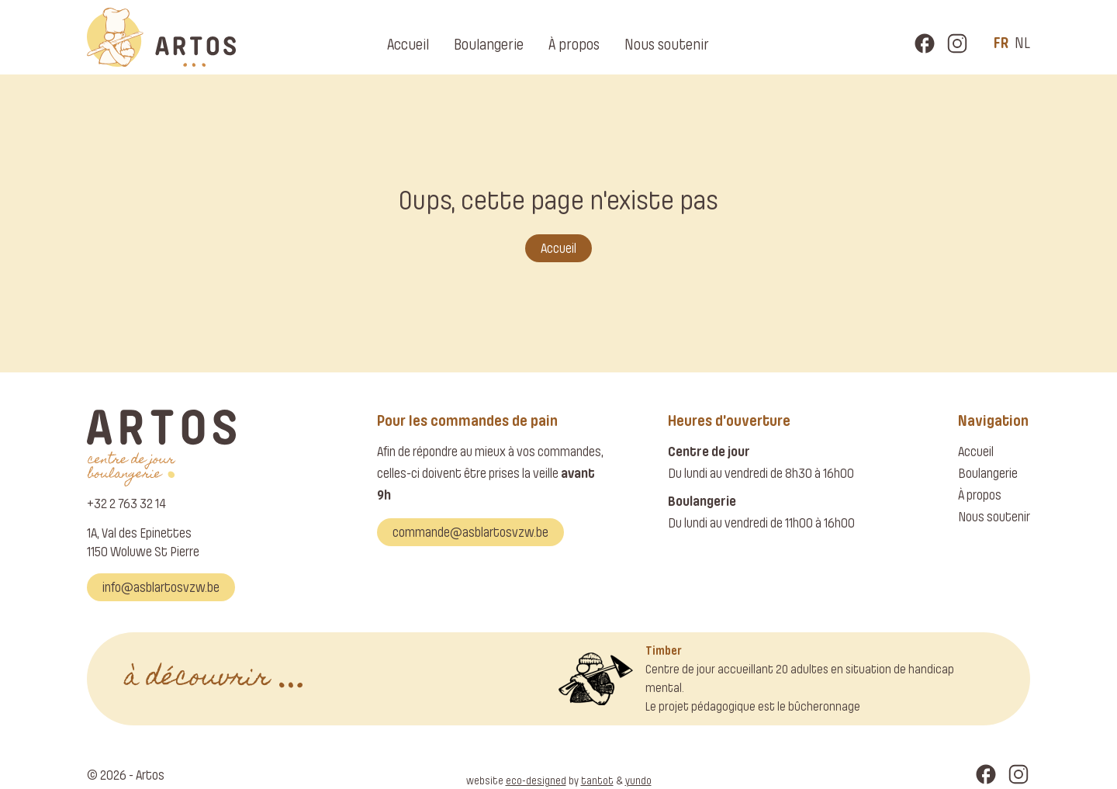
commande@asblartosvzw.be (470, 532)
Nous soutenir (666, 44)
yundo (638, 781)
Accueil (408, 44)
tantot (597, 781)
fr (1001, 42)
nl (1022, 42)
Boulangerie (489, 44)
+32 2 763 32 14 (126, 503)
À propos (574, 44)
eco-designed (536, 781)
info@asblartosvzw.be (161, 587)
